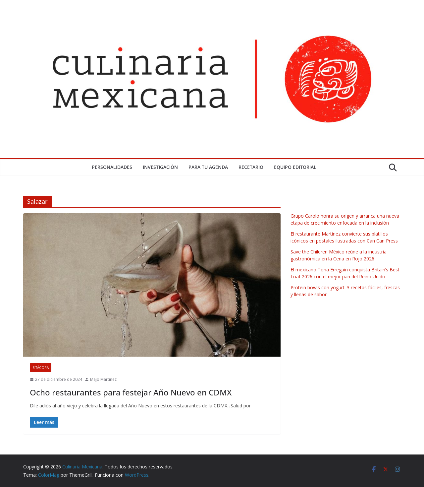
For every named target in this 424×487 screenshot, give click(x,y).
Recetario (250, 167)
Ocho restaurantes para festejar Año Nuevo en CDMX (131, 392)
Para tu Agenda (208, 167)
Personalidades (112, 167)
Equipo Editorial (295, 167)
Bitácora (40, 367)
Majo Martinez (103, 379)
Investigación (160, 167)
